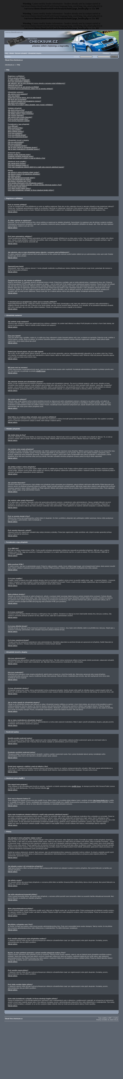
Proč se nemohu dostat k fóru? (18, 119)
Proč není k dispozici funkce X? (18, 165)
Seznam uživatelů (21, 53)
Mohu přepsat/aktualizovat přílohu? (19, 179)
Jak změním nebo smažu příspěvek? (20, 112)
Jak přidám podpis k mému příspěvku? (21, 113)
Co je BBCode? (13, 126)
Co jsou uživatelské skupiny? (17, 145)
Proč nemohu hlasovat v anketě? (19, 121)
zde (48, 788)
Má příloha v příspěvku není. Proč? (19, 181)
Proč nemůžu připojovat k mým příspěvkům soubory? (25, 183)
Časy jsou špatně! (14, 96)
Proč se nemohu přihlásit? (16, 78)
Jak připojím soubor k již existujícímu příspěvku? (24, 174)
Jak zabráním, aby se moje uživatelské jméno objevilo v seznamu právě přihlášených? (36, 83)
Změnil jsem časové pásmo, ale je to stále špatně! (24, 97)
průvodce (19, 554)
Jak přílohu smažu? (14, 176)
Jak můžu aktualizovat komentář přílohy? (21, 177)
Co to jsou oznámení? (15, 133)
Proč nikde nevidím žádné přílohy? (19, 188)
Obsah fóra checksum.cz (14, 60)
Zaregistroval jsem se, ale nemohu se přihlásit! (23, 87)
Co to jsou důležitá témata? (17, 135)
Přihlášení (106, 53)
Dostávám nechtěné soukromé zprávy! (21, 156)
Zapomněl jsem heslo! (15, 85)
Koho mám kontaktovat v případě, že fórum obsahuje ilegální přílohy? (31, 190)
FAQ (6, 53)
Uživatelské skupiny (34, 53)
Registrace (114, 53)
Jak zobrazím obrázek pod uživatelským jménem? (24, 101)
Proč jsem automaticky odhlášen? (19, 81)
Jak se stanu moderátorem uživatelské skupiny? (24, 149)
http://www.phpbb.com (100, 800)
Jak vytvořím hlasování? (16, 115)
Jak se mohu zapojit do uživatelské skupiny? (22, 147)
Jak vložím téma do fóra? (16, 110)
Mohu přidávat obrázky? (16, 131)
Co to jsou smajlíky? (14, 129)
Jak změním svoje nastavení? (18, 94)
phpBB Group (40, 371)
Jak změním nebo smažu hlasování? (20, 117)
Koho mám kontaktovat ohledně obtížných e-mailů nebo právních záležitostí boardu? (36, 167)
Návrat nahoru (12, 212)
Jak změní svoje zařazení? (17, 103)
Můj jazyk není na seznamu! (17, 99)
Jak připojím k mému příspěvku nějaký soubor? (23, 172)
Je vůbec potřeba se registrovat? (19, 80)
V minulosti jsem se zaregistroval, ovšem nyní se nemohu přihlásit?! (30, 88)
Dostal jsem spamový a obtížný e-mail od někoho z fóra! (26, 158)
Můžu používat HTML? (15, 128)
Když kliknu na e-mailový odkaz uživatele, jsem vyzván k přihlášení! (30, 104)
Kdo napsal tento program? (17, 163)
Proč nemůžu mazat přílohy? (17, 186)
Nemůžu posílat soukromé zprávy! (19, 154)
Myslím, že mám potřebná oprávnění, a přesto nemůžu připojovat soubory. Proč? (35, 185)
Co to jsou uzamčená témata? (18, 137)
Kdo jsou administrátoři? (16, 142)
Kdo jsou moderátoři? (15, 144)
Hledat (11, 53)
